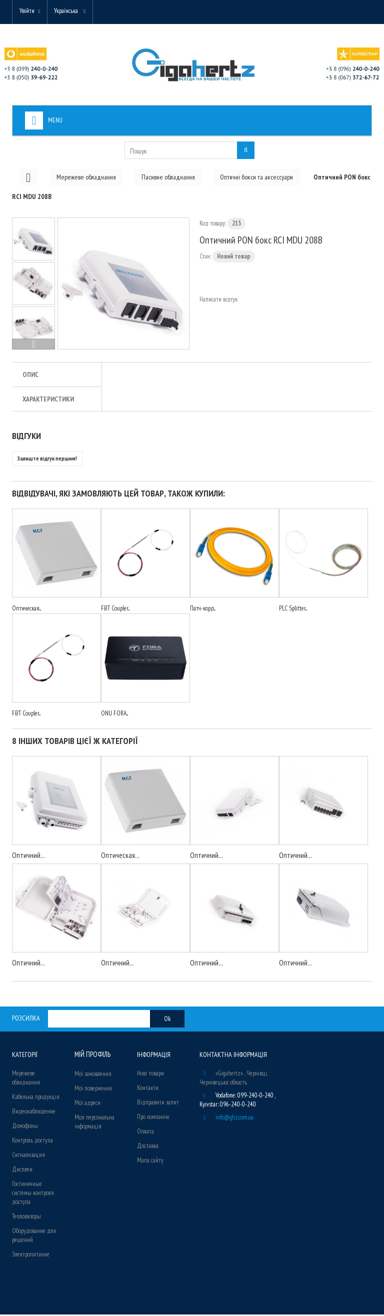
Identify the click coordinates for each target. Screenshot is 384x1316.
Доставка (147, 1147)
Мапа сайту (150, 1162)
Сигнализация (28, 1156)
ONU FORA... (114, 714)
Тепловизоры (26, 1218)
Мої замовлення (93, 1074)
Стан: (205, 258)
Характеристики (48, 400)
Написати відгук (219, 300)
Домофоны (25, 1127)
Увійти (28, 11)
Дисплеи (22, 1170)
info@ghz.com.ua (235, 1118)
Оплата (145, 1132)
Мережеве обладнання (26, 1079)
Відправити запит (158, 1104)
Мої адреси (87, 1104)
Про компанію (153, 1118)
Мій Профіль (91, 1056)
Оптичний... (28, 857)
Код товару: (213, 224)
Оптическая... (26, 610)
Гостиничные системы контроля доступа (33, 1194)
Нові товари (150, 1074)
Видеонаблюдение (34, 1112)
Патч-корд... (203, 610)
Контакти (147, 1089)
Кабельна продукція (36, 1098)
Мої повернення (93, 1089)
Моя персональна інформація (94, 1123)
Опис (30, 376)
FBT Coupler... (115, 610)
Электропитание (31, 1256)
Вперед (33, 345)
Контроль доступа (32, 1142)
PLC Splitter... (293, 610)
